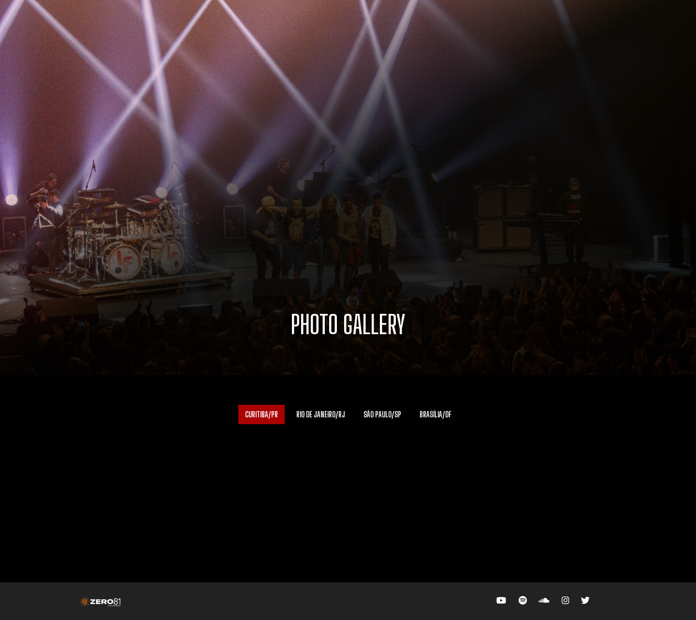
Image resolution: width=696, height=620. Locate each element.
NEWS (453, 31)
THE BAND (282, 31)
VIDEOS (326, 31)
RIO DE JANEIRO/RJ (320, 414)
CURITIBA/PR (261, 414)
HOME (171, 31)
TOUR (205, 31)
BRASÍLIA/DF (435, 414)
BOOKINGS (412, 31)
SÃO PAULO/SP (382, 414)
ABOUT (240, 31)
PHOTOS (366, 31)
